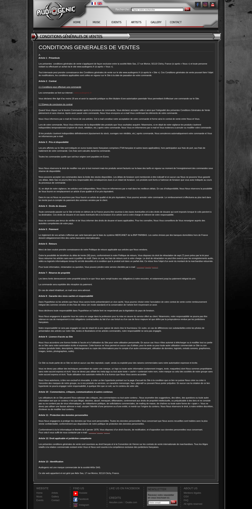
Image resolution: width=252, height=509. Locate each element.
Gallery (55, 496)
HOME (77, 22)
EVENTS (116, 22)
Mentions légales (192, 493)
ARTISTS (136, 22)
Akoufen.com (116, 502)
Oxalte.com (131, 502)
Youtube (80, 493)
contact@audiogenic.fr (147, 267)
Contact (56, 500)
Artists (55, 493)
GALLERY (156, 22)
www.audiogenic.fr (82, 93)
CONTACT (176, 22)
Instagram (81, 505)
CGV (186, 496)
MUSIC (96, 22)
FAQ (186, 500)
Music (39, 496)
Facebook (81, 499)
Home (39, 493)
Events (40, 500)
